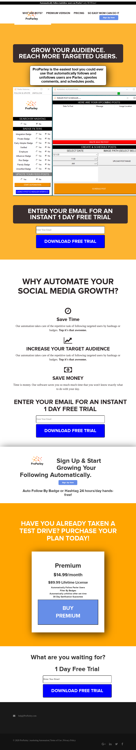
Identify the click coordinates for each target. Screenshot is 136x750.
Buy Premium (68, 612)
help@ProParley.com (27, 716)
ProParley (24, 740)
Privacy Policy (69, 740)
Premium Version (58, 13)
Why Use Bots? (32, 13)
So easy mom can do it (103, 13)
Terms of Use (56, 740)
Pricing (79, 13)
